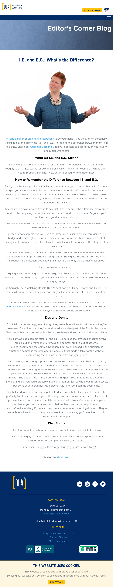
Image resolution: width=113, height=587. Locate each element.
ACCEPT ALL (56, 582)
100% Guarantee (58, 541)
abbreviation (13, 306)
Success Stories (58, 537)
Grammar (63, 457)
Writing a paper (15, 139)
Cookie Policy (97, 576)
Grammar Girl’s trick (41, 147)
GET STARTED (94, 10)
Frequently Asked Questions (58, 533)
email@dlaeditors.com (56, 513)
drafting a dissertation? (41, 139)
